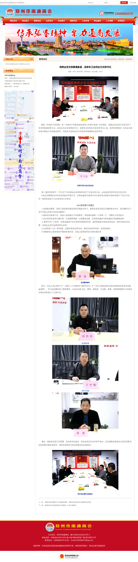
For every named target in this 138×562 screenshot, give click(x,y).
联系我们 (121, 21)
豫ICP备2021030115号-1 (79, 535)
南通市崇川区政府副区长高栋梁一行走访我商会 (60, 505)
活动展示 (61, 21)
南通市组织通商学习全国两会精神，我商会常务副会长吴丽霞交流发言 (68, 502)
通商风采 (73, 21)
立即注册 (133, 3)
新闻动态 (37, 21)
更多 (31, 59)
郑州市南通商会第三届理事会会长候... (18, 64)
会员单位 (49, 21)
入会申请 (85, 21)
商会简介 (25, 21)
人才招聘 (109, 21)
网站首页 (13, 21)
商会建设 (97, 21)
